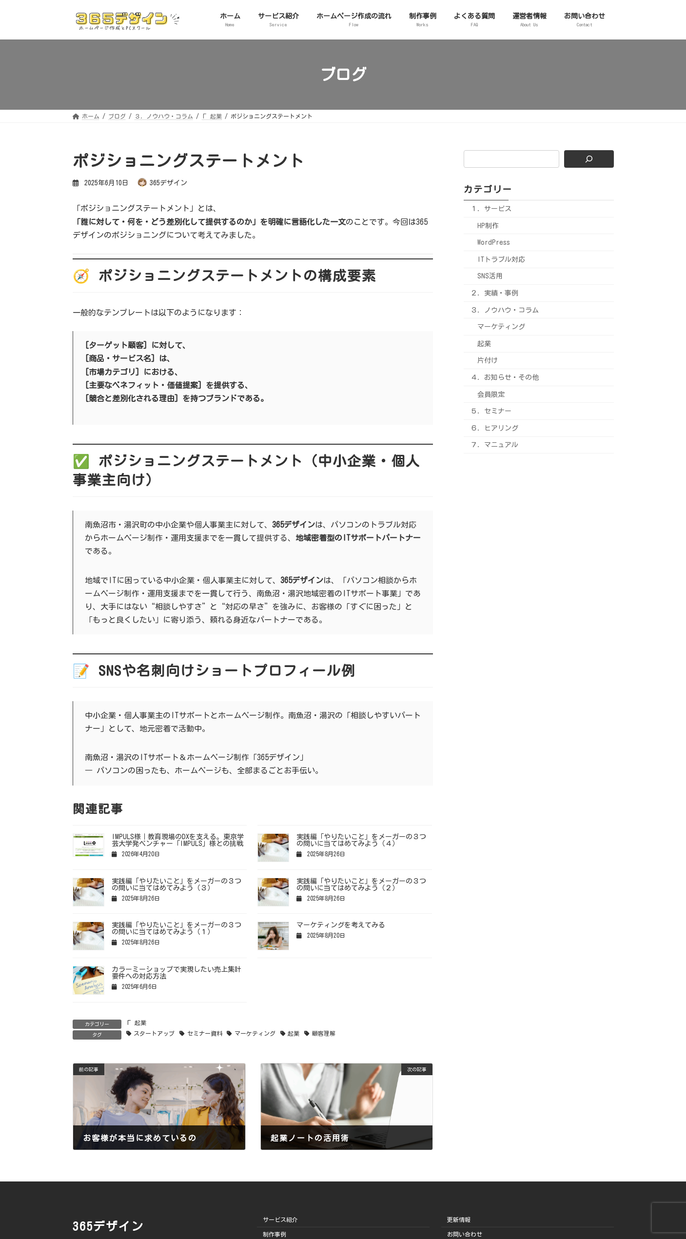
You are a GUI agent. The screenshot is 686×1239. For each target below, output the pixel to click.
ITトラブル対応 (501, 259)
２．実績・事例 (494, 293)
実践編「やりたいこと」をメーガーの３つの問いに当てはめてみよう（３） (176, 884)
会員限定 (491, 394)
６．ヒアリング (494, 428)
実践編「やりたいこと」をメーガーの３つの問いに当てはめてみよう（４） (361, 840)
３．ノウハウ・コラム (504, 309)
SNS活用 (490, 276)
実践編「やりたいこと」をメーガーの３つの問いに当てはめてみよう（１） (176, 928)
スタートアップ (154, 1033)
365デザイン (108, 1226)
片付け (487, 360)
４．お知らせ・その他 (504, 377)
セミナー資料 (204, 1033)
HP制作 (488, 225)
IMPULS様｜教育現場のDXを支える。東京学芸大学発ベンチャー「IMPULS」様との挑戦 (178, 840)
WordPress (493, 242)
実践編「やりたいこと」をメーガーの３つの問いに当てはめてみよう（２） (361, 884)
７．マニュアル (494, 444)
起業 (293, 1033)
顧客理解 (323, 1033)
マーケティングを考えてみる (340, 925)
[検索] (588, 159)
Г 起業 (136, 1022)
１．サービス (490, 208)
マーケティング (255, 1033)
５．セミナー (490, 411)
